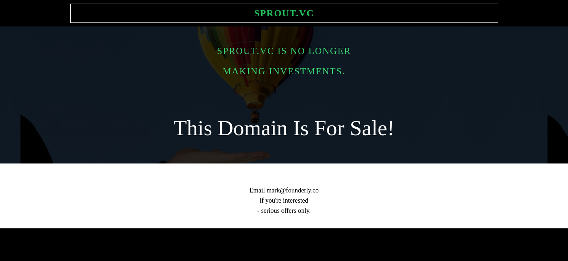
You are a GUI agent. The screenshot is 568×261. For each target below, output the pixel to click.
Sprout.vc (284, 13)
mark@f (277, 190)
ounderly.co (303, 190)
